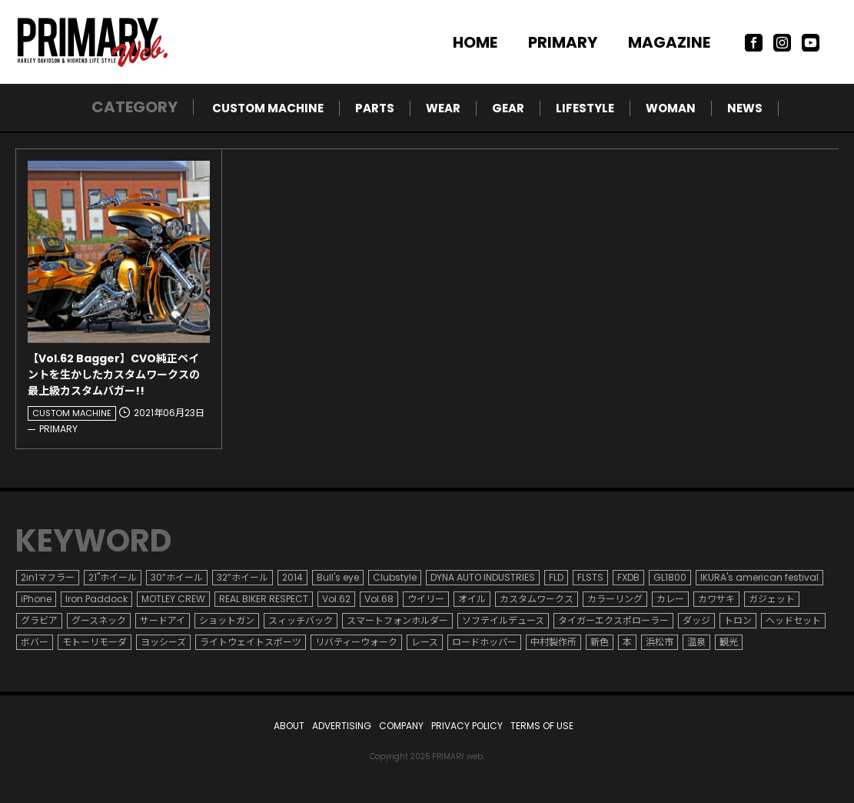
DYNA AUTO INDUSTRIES (482, 577)
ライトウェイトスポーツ (250, 641)
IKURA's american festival (759, 577)
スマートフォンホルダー (397, 620)
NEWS (745, 108)
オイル (472, 598)
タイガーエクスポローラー (613, 620)
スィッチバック (300, 620)
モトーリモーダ (94, 641)
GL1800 (669, 577)
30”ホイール (177, 577)
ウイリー (425, 598)
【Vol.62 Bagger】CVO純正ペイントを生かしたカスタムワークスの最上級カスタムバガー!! (114, 374)
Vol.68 (379, 598)
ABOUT (289, 725)
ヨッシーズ (163, 641)
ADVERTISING (341, 725)
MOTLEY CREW (173, 598)
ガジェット (772, 598)
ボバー (34, 641)
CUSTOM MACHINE (268, 108)
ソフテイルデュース (503, 620)
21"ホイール (112, 577)
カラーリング (615, 598)
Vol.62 (336, 598)
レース (424, 641)
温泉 (696, 641)
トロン (738, 620)
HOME (475, 42)
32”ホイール (242, 577)
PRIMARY (562, 42)
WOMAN (671, 108)
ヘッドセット (793, 620)
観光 (728, 641)
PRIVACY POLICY (467, 725)
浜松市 (659, 641)
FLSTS (590, 577)
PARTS (374, 108)
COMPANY (401, 725)
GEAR (508, 108)
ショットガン (226, 620)
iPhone (36, 598)
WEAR (443, 108)
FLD (556, 577)
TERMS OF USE (541, 725)
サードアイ (162, 620)
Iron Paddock (96, 598)
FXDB (628, 577)
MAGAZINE (669, 42)
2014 (292, 577)
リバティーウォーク (356, 641)
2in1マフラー (48, 577)
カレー (670, 598)
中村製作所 (553, 641)
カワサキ (716, 598)
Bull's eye (338, 577)
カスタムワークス (536, 598)
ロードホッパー (484, 641)
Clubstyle (395, 577)
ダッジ (696, 620)
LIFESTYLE (585, 108)
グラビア (39, 620)
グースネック (98, 620)
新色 (599, 641)
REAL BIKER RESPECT (263, 598)
